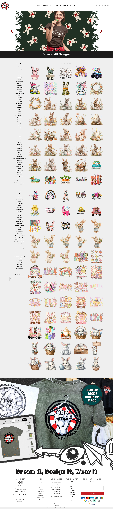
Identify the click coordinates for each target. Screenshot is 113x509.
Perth (72, 496)
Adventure (19, 73)
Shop (40, 487)
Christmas (19, 103)
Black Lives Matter (19, 93)
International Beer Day (19, 256)
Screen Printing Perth (56, 487)
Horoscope (19, 156)
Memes (19, 168)
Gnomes (19, 146)
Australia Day (19, 71)
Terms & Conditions (20, 499)
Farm (19, 132)
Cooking (19, 107)
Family (19, 128)
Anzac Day (19, 77)
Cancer (19, 99)
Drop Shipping (56, 491)
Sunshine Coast (72, 498)
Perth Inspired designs (19, 182)
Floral (19, 136)
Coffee (19, 109)
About (40, 493)
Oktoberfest (19, 180)
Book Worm (19, 97)
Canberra (72, 490)
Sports (19, 213)
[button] (47, 5)
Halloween (19, 150)
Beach (19, 229)
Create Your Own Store (56, 489)
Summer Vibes (19, 203)
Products (40, 484)
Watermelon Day (19, 254)
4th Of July (19, 69)
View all (19, 67)
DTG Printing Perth (56, 482)
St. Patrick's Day (19, 199)
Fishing (19, 134)
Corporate (19, 264)
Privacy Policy (20, 501)
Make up (19, 89)
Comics (19, 105)
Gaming (19, 142)
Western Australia (19, 225)
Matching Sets (19, 268)
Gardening (19, 144)
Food (19, 138)
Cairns (72, 488)
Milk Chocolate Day (19, 250)
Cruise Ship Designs (19, 115)
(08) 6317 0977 (22, 491)
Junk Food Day (19, 243)
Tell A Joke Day (19, 260)
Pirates (19, 187)
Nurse (19, 178)
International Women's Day (19, 158)
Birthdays (19, 91)
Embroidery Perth (56, 485)
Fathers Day (19, 130)
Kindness (19, 160)
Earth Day (19, 121)
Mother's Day (56, 500)
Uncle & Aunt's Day (19, 248)
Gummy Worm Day (19, 237)
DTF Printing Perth (56, 484)
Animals (19, 75)
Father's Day (56, 502)
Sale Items (40, 495)
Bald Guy (19, 83)
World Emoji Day (19, 239)
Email (82, 485)
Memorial (19, 172)
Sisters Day (19, 258)
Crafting (19, 111)
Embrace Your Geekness (19, 235)
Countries (19, 117)
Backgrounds (19, 81)
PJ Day (19, 191)
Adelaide (72, 485)
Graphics (19, 148)
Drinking (19, 119)
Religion (19, 193)
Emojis (19, 123)
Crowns (19, 113)
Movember (19, 262)
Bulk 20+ (41, 489)
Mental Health (19, 166)
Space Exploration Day (19, 241)
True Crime (19, 217)
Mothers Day (19, 170)
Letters (19, 164)
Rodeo (19, 195)
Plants (19, 189)
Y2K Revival (19, 266)
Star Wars (19, 211)
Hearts (19, 152)
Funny (19, 140)
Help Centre (40, 491)
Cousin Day (19, 245)
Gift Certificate (56, 493)
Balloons (19, 85)
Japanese (19, 233)
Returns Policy (20, 498)
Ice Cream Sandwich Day (19, 252)
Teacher (19, 215)
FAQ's (40, 500)
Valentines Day (19, 221)
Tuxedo (19, 219)
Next (68, 373)
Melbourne (72, 494)
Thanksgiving (19, 231)
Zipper (19, 227)
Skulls (19, 201)
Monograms (19, 174)
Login (93, 5)
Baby (19, 79)
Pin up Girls (19, 184)
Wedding (19, 223)
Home (40, 482)
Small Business (19, 209)
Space (19, 205)
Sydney (72, 500)
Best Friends (19, 87)
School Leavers (19, 197)
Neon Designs (19, 176)
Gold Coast (72, 492)
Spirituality (19, 207)
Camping (19, 101)
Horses (19, 154)
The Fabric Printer (40, 497)
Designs (41, 485)
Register (98, 5)
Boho (19, 95)
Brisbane (72, 486)
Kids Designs (19, 162)
